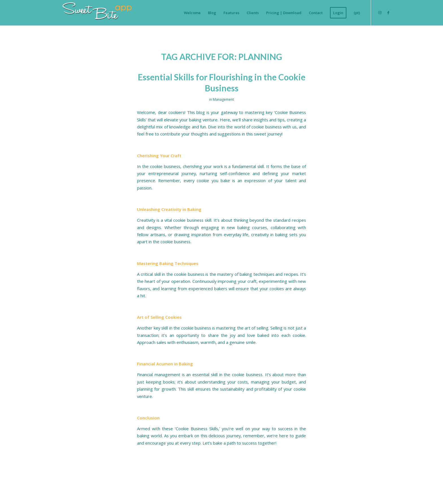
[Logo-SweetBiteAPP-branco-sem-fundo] (95, 12)
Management (223, 99)
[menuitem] (192, 12)
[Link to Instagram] (379, 12)
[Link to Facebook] (388, 12)
